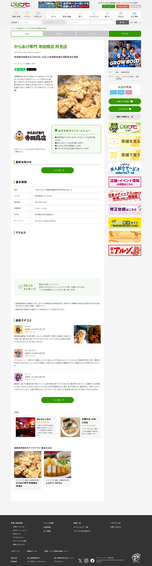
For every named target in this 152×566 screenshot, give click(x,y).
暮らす (107, 16)
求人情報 (134, 16)
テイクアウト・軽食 (128, 76)
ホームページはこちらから (45, 220)
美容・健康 (67, 16)
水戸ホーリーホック (20, 530)
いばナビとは (115, 523)
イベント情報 (48, 523)
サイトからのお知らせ (82, 531)
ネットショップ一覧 (81, 527)
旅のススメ (17, 534)
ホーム (13, 28)
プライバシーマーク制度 (104, 558)
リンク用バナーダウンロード (36, 561)
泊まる (120, 16)
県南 (117, 72)
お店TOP (38, 16)
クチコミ (125, 33)
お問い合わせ (115, 527)
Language (136, 6)
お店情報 (47, 527)
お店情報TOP (20, 28)
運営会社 (14, 558)
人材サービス (15, 551)
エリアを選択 (24, 22)
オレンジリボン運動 (19, 541)
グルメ (53, 16)
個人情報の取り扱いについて (64, 558)
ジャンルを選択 (73, 22)
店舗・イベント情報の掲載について (56, 551)
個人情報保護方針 (33, 558)
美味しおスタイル (19, 544)
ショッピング (94, 16)
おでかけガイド (18, 537)
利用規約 (14, 561)
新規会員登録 (122, 6)
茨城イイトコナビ (19, 527)
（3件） (34, 63)
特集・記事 (16, 16)
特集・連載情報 (17, 523)
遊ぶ (80, 16)
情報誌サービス (32, 551)
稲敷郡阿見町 (125, 72)
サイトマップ (58, 561)
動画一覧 (77, 523)
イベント (27, 16)
